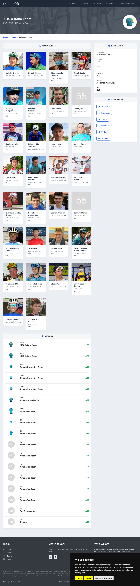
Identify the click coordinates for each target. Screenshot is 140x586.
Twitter (102, 119)
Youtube (103, 138)
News (9, 559)
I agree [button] (79, 578)
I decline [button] (88, 578)
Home (5, 37)
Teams (13, 37)
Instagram (104, 113)
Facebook (104, 125)
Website (103, 106)
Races (9, 552)
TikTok (102, 132)
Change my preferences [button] (103, 578)
